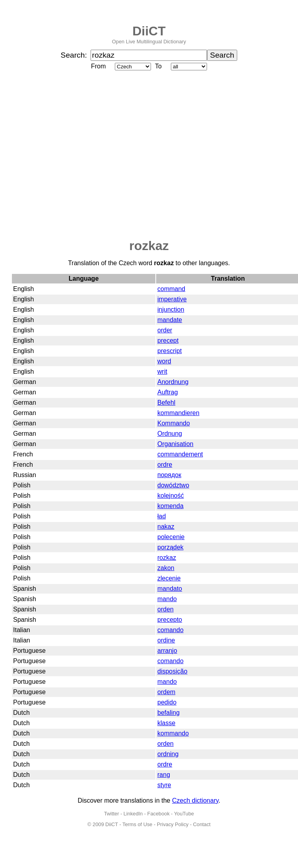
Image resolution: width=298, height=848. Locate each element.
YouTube (184, 814)
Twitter (111, 814)
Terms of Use (137, 824)
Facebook (158, 814)
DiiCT (149, 31)
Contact (202, 824)
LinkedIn (133, 814)
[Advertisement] (74, 155)
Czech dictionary (195, 800)
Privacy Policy (173, 824)
